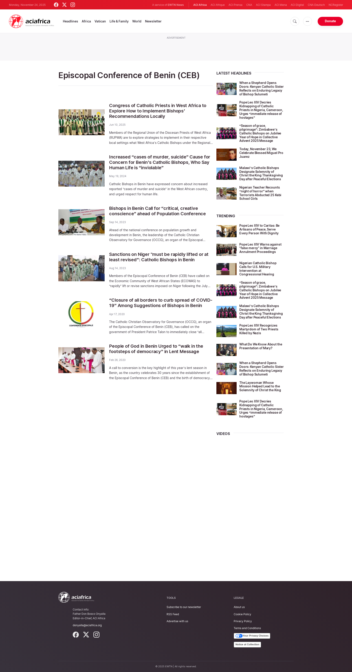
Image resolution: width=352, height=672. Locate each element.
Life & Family (119, 21)
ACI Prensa (235, 5)
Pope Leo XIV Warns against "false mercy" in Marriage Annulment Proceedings (260, 248)
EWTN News (176, 5)
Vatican (100, 21)
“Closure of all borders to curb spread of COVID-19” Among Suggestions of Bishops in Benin (160, 302)
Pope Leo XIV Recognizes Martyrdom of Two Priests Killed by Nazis (258, 329)
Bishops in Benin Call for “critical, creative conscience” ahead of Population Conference (157, 211)
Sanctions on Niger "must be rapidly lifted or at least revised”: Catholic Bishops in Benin (158, 257)
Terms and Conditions (247, 628)
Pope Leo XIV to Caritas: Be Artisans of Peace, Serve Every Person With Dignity (259, 229)
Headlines (70, 21)
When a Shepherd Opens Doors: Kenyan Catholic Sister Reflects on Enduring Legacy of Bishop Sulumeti (261, 88)
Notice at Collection (247, 644)
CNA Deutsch (316, 5)
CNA (249, 5)
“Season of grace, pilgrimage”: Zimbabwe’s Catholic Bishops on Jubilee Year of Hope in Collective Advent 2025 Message (260, 133)
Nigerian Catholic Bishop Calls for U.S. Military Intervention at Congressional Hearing (258, 268)
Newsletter (153, 21)
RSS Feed (173, 614)
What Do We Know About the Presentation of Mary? (260, 346)
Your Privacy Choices (251, 636)
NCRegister (336, 5)
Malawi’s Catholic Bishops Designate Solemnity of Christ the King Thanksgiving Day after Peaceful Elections (261, 173)
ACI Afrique (218, 5)
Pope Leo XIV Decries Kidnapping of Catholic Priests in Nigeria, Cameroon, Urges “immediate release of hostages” (261, 109)
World (136, 21)
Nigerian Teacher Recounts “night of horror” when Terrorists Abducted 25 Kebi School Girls (260, 192)
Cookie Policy (242, 614)
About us (239, 607)
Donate (330, 21)
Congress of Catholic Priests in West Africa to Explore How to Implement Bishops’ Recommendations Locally (157, 111)
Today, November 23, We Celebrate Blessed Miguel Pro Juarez (261, 152)
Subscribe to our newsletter (184, 607)
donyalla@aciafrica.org (87, 625)
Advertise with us (177, 621)
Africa (86, 21)
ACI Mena (281, 5)
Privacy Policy (243, 621)
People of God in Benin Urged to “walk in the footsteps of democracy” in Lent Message (156, 348)
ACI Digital (297, 5)
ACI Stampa (263, 5)
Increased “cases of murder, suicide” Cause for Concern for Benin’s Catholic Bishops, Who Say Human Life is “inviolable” (159, 162)
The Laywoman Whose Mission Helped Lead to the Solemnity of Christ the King (260, 386)
